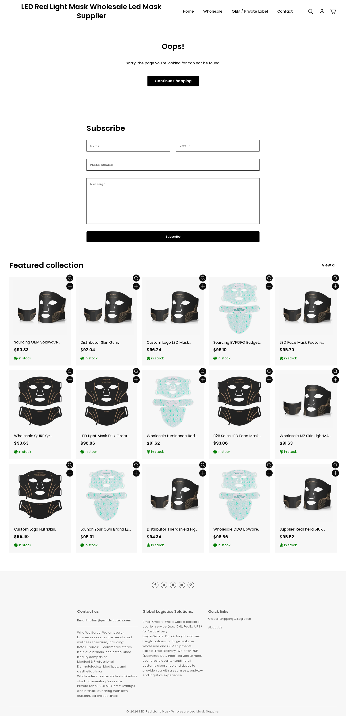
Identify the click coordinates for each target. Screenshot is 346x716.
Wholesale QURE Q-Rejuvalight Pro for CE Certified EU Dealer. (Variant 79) (40, 436)
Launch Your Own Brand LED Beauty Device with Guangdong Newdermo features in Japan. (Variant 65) (106, 529)
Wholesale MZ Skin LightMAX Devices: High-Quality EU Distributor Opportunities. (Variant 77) (305, 436)
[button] (310, 11)
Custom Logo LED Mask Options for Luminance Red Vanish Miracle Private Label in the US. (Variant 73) (172, 343)
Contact (285, 11)
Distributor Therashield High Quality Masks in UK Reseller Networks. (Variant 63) (172, 529)
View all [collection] (329, 265)
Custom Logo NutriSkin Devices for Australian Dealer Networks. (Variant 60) (38, 529)
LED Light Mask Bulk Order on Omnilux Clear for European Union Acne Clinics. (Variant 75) (104, 436)
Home (188, 11)
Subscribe (173, 236)
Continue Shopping (173, 81)
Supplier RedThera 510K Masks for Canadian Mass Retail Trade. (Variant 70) (303, 529)
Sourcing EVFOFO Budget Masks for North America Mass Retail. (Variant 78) (236, 343)
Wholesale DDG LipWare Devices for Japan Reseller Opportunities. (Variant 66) (238, 529)
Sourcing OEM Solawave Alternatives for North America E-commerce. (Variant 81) (36, 342)
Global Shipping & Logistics (229, 618)
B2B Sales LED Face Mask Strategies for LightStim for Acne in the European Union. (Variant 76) (239, 436)
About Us (215, 627)
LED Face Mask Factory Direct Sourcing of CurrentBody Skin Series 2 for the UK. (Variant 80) (303, 343)
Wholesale (212, 11)
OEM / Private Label (250, 11)
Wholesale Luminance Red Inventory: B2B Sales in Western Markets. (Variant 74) (171, 436)
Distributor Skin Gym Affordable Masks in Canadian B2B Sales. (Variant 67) (99, 343)
